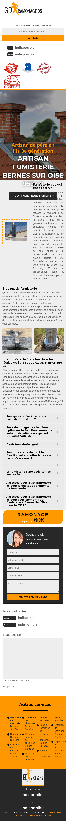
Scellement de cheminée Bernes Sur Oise (29, 723)
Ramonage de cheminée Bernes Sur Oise (14, 723)
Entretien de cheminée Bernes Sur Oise (59, 731)
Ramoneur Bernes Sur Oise (14, 737)
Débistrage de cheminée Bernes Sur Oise (14, 750)
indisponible (24, 47)
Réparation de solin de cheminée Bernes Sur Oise (59, 749)
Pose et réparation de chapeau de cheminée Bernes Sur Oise (44, 735)
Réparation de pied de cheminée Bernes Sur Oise (29, 741)
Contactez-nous (40, 816)
